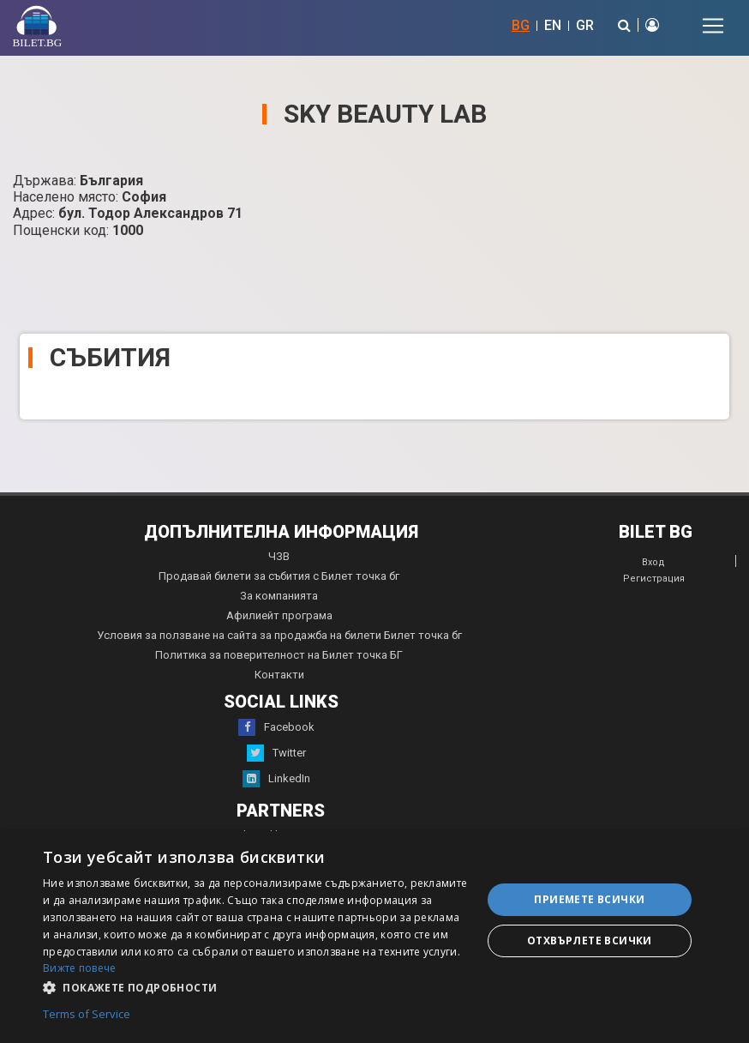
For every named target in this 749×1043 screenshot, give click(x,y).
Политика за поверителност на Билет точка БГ (279, 654)
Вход (653, 562)
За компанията (279, 595)
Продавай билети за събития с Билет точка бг (279, 576)
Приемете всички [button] (589, 899)
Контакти (279, 674)
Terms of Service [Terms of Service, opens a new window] (86, 1015)
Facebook (276, 727)
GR (585, 25)
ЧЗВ (279, 556)
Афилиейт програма (279, 615)
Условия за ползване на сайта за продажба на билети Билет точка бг (279, 635)
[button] (256, 986)
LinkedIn (276, 778)
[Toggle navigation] (713, 25)
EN (552, 25)
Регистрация (654, 578)
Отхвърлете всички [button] (589, 940)
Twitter (276, 753)
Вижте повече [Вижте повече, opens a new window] (80, 968)
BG (521, 25)
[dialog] (374, 937)
